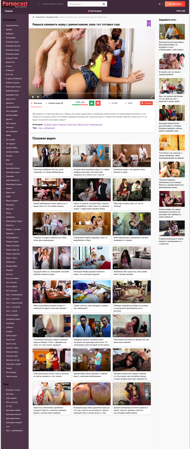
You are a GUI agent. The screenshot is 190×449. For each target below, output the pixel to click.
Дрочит (9, 119)
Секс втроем (11, 282)
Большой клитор (13, 46)
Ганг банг (10, 394)
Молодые (10, 204)
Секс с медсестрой (14, 303)
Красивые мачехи (13, 414)
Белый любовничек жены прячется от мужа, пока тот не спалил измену (51, 204)
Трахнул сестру (13, 360)
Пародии (10, 233)
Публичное (10, 262)
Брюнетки (10, 62)
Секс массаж (11, 290)
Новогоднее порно (14, 221)
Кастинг (9, 164)
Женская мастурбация (11, 129)
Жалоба (146, 103)
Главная (9, 10)
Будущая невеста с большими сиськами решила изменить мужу (51, 272)
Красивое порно (13, 172)
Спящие (9, 331)
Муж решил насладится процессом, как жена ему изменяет (131, 340)
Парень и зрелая (13, 229)
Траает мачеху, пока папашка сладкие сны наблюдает (91, 306)
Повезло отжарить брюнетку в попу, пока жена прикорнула (50, 238)
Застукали (10, 139)
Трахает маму (12, 347)
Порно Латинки (12, 245)
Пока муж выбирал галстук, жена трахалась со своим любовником (48, 170)
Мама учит (10, 192)
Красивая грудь (13, 168)
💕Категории (94, 10)
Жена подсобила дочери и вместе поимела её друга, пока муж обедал (50, 306)
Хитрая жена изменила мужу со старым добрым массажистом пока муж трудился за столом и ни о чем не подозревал (91, 173)
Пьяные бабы (11, 266)
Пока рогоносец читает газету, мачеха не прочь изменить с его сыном (51, 374)
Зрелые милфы (12, 152)
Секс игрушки (11, 111)
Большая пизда (12, 50)
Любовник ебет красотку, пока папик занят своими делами (130, 272)
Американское (96, 124)
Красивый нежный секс (14, 424)
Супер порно (11, 335)
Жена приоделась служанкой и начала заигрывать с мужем (131, 238)
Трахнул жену (12, 352)
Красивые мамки (13, 410)
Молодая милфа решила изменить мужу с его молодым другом (89, 272)
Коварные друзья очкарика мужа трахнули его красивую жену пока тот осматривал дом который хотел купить (92, 342)
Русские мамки (12, 278)
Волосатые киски (13, 86)
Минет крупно (12, 200)
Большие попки (50, 124)
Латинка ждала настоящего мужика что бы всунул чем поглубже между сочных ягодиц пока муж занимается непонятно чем (130, 377)
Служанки (10, 323)
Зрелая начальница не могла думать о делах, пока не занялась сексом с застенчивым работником (131, 410)
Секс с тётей (11, 311)
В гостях (9, 74)
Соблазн (9, 327)
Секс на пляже (12, 315)
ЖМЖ (8, 135)
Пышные (9, 270)
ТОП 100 (180, 10)
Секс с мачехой (12, 298)
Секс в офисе (11, 286)
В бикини (10, 70)
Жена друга (83, 124)
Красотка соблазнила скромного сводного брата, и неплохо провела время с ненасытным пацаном (50, 410)
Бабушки (9, 33)
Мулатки (9, 209)
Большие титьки (13, 390)
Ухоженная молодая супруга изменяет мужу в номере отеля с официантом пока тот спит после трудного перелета (51, 343)
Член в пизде (11, 376)
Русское (9, 274)
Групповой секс (12, 95)
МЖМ (8, 196)
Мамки (9, 188)
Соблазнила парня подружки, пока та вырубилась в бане (90, 238)
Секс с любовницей (46, 128)
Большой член (12, 58)
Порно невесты (12, 249)
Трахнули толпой (13, 364)
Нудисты (10, 225)
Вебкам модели (12, 82)
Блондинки (10, 37)
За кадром (10, 143)
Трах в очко (11, 343)
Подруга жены (12, 241)
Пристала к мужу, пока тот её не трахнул (128, 204)
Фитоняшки (11, 372)
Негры (8, 213)
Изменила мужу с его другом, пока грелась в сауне (129, 170)
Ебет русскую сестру (12, 404)
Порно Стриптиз (13, 254)
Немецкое (10, 217)
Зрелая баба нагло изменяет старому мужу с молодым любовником (90, 374)
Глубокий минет (12, 90)
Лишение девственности (12, 178)
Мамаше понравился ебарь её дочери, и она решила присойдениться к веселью (131, 308)
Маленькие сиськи (14, 184)
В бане (9, 66)
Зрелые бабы (11, 147)
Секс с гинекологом (14, 294)
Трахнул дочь (12, 356)
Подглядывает (12, 237)
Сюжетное (71, 124)
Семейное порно (13, 319)
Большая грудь (12, 41)
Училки (9, 368)
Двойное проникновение (12, 105)
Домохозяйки (12, 115)
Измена (62, 124)
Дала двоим (11, 398)
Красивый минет (13, 418)
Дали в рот (11, 99)
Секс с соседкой (13, 307)
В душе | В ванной (14, 78)
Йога (8, 160)
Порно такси (11, 258)
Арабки (9, 29)
